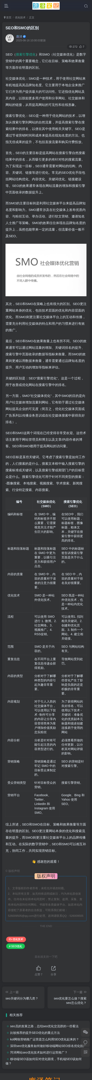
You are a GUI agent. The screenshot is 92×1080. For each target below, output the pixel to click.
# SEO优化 (15, 946)
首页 (7, 17)
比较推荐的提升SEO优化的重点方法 (35, 1032)
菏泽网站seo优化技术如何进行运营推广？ (39, 1052)
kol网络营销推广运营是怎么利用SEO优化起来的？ (44, 1039)
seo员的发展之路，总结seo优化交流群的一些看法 (44, 1026)
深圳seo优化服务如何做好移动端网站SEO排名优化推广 (48, 1046)
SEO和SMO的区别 (22, 28)
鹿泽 (19, 36)
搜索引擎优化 (26, 54)
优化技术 (20, 17)
